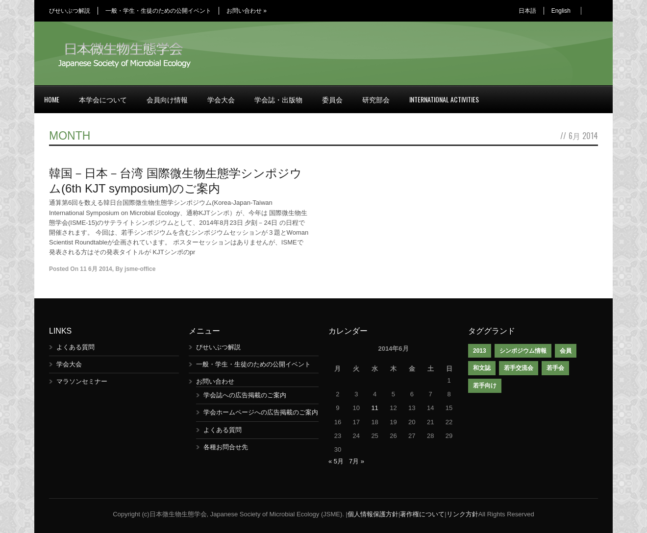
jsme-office (139, 269)
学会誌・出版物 (278, 99)
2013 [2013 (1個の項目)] (479, 350)
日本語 (527, 10)
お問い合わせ (246, 10)
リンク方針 (462, 514)
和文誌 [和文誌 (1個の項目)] (482, 367)
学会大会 (221, 99)
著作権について (422, 514)
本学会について (103, 99)
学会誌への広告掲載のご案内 (244, 395)
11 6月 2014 (96, 269)
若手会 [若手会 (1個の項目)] (555, 367)
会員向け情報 (167, 99)
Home (51, 99)
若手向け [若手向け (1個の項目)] (485, 385)
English (561, 10)
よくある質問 (75, 347)
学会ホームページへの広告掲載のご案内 (260, 412)
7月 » (356, 461)
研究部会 (376, 99)
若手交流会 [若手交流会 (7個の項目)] (518, 367)
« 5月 (336, 461)
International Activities (444, 99)
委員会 (332, 99)
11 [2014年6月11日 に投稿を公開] (374, 408)
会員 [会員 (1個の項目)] (566, 350)
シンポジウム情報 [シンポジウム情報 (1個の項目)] (523, 350)
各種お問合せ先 (225, 447)
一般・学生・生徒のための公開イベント (158, 10)
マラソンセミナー (81, 381)
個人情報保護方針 (373, 514)
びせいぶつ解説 (69, 10)
